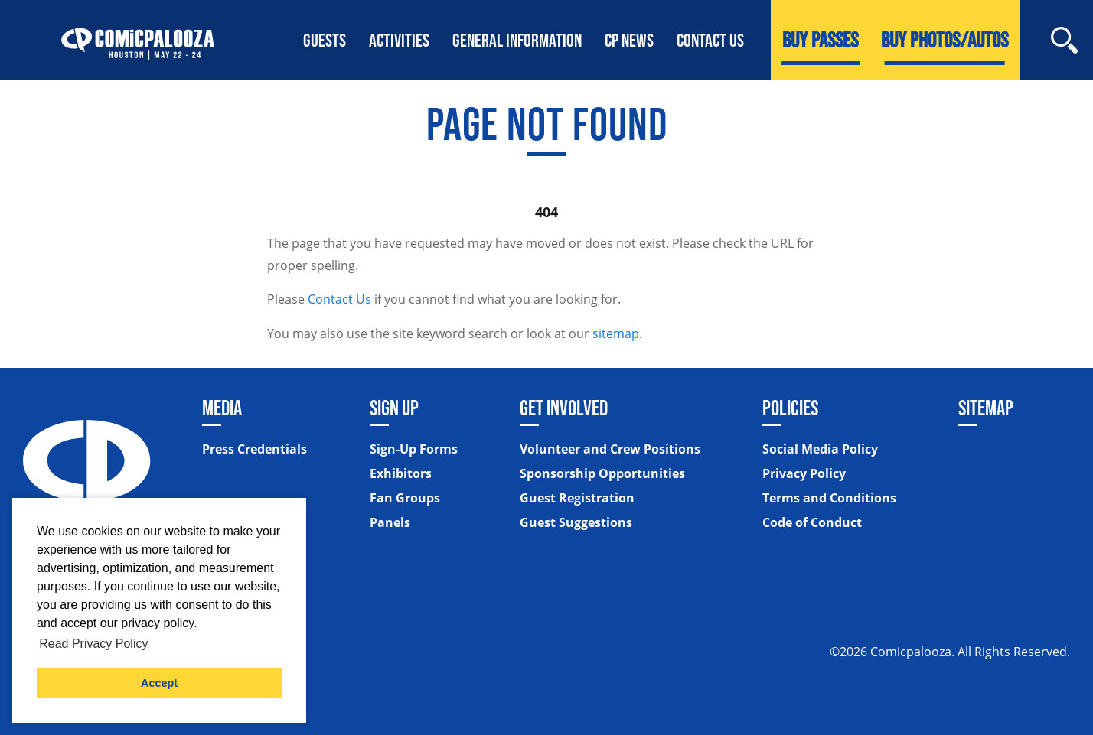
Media (222, 407)
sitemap (615, 333)
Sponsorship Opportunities (602, 473)
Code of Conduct (812, 522)
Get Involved (564, 407)
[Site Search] (1064, 40)
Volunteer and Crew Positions (610, 449)
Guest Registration (577, 498)
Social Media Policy (820, 449)
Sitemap (985, 407)
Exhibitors (401, 473)
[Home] (138, 40)
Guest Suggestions (576, 522)
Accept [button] (159, 683)
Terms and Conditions (829, 498)
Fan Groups (405, 498)
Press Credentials (254, 449)
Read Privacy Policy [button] (93, 643)
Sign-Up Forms (414, 449)
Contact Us (339, 299)
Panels (390, 522)
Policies (790, 407)
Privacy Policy (804, 473)
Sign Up (394, 407)
